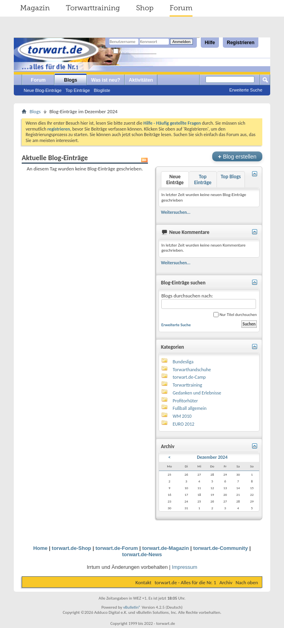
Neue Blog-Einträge (43, 90)
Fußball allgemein (190, 408)
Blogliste (102, 90)
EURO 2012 (183, 424)
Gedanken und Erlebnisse (197, 393)
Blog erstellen (237, 156)
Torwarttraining (93, 8)
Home (40, 548)
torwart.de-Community (220, 548)
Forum (181, 8)
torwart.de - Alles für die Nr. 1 (185, 582)
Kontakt (143, 582)
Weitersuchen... (176, 212)
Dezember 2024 (212, 457)
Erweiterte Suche (245, 90)
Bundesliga (183, 361)
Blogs (70, 80)
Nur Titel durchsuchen (235, 314)
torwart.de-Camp (189, 377)
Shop (144, 8)
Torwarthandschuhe (192, 369)
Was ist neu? (105, 80)
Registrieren (240, 42)
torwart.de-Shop (71, 548)
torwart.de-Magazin (165, 548)
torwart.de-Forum (116, 548)
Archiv (225, 582)
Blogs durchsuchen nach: (208, 301)
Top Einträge (77, 90)
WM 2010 (182, 416)
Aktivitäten (141, 80)
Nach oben (246, 582)
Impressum (184, 567)
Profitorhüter (185, 401)
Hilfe (210, 42)
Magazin (35, 8)
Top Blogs (230, 176)
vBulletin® (132, 607)
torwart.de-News (142, 554)
